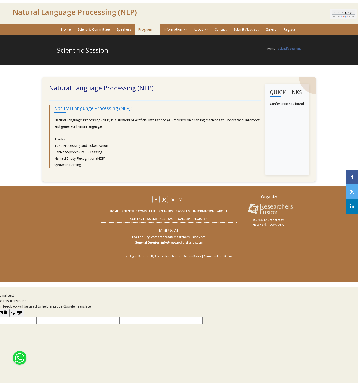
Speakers (124, 29)
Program (147, 29)
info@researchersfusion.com (182, 242)
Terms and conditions (218, 256)
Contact (221, 29)
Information (175, 29)
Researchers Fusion (167, 256)
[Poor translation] (16, 313)
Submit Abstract (246, 29)
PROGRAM (183, 211)
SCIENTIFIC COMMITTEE (138, 211)
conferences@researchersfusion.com (178, 237)
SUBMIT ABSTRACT (161, 219)
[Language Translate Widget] (343, 12)
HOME (114, 211)
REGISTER (200, 219)
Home (66, 29)
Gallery (271, 29)
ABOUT (222, 211)
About (201, 29)
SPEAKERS (165, 211)
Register (290, 29)
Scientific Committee (94, 29)
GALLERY (184, 219)
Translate (348, 16)
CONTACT (137, 219)
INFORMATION (203, 211)
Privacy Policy (192, 256)
